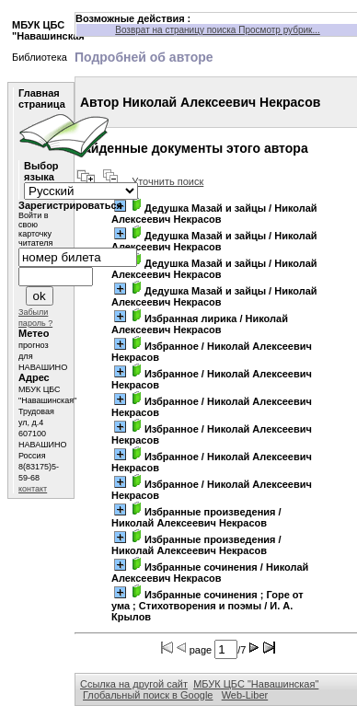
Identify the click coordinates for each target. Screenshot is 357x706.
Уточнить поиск (167, 181)
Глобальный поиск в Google (148, 694)
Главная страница (41, 98)
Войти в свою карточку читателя (35, 229)
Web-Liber (245, 694)
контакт (32, 488)
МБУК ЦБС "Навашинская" (255, 683)
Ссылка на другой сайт (134, 683)
